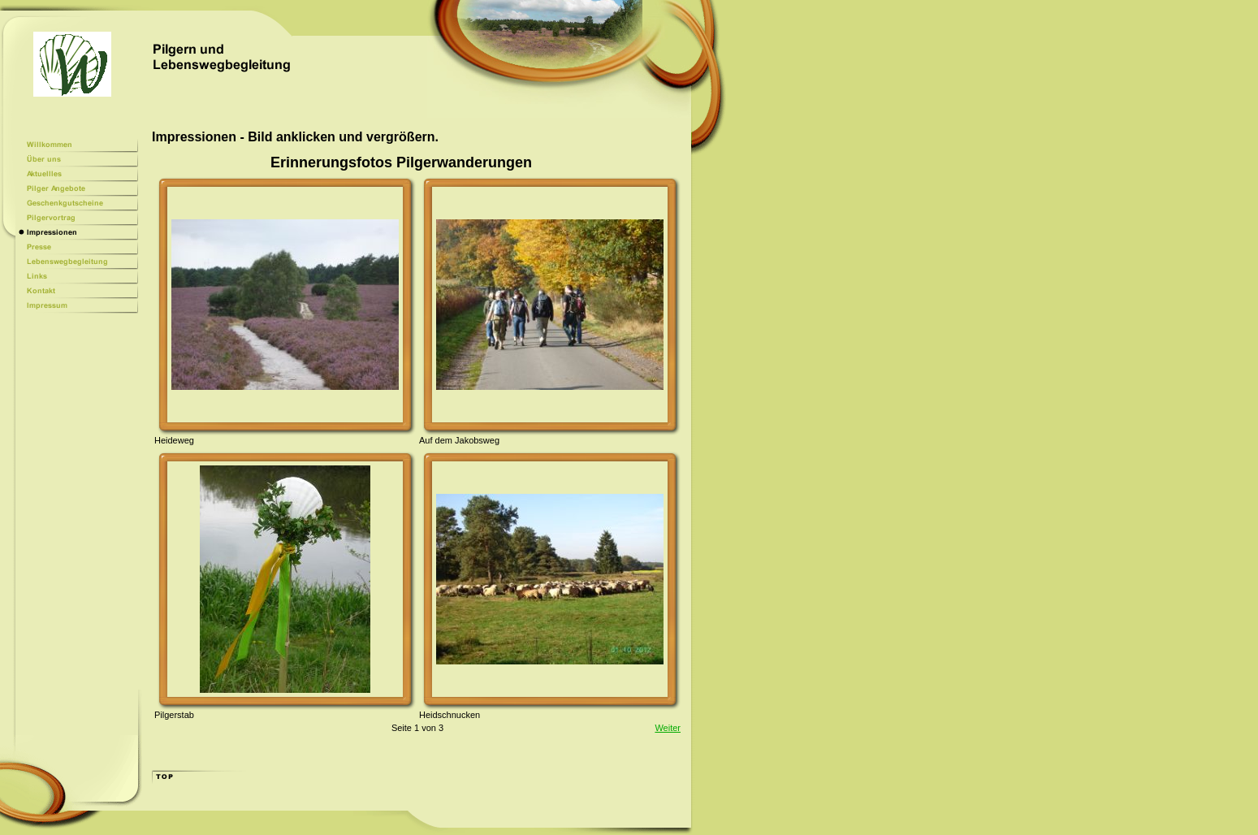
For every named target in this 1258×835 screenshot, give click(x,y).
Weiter (668, 728)
